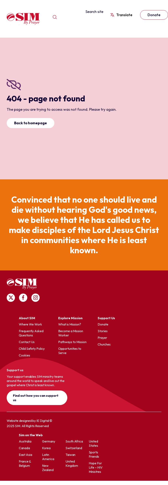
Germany (48, 441)
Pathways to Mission (72, 342)
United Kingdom (72, 463)
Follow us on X (11, 298)
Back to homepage (30, 123)
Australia (25, 441)
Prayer (102, 338)
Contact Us (27, 342)
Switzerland (74, 448)
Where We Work (30, 324)
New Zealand (48, 468)
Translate (124, 14)
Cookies (24, 355)
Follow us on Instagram (35, 298)
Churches (104, 344)
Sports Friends (94, 454)
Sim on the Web (31, 435)
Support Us (106, 318)
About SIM (27, 318)
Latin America (48, 457)
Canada (24, 448)
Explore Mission (70, 318)
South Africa (74, 441)
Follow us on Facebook (23, 298)
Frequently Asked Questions (31, 333)
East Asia (25, 455)
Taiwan (70, 455)
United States (93, 443)
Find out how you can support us (35, 398)
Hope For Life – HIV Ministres (95, 467)
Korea (46, 448)
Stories (103, 331)
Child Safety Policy (32, 349)
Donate (103, 324)
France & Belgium (25, 463)
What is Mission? (69, 324)
